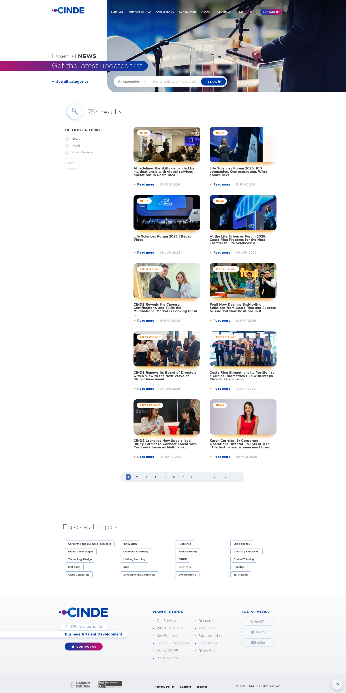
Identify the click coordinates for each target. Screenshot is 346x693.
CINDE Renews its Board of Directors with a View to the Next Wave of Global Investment (165, 376)
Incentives (207, 628)
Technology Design (80, 559)
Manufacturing (188, 551)
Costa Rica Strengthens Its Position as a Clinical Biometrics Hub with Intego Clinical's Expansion (242, 376)
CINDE (183, 559)
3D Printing (241, 574)
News (74, 139)
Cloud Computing (78, 574)
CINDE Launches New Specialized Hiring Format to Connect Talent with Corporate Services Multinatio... (165, 444)
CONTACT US (271, 12)
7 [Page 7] (183, 477)
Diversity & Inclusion (246, 551)
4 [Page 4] (155, 477)
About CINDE (167, 650)
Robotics (239, 567)
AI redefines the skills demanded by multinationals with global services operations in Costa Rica (164, 171)
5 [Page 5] (165, 477)
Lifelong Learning (134, 559)
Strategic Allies (211, 635)
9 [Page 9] (202, 477)
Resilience (185, 544)
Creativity (185, 567)
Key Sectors (167, 635)
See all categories (72, 82)
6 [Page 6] (174, 477)
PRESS (240, 11)
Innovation (130, 544)
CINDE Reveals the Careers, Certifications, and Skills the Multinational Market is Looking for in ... (165, 309)
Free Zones (208, 643)
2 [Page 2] (137, 477)
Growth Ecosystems (173, 643)
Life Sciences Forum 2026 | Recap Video (163, 238)
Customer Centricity (136, 551)
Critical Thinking (244, 559)
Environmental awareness (139, 574)
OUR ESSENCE (165, 11)
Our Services (167, 620)
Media (74, 146)
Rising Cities (208, 650)
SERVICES (117, 11)
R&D (126, 567)
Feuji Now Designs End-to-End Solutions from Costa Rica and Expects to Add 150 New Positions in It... (243, 308)
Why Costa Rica (170, 628)
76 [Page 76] (226, 477)
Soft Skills (74, 567)
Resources (207, 620)
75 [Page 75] (215, 477)
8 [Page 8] (192, 477)
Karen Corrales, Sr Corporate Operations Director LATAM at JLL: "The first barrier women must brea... (240, 444)
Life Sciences (242, 544)
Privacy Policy (165, 686)
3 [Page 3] (146, 477)
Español (201, 686)
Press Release (80, 152)
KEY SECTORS (187, 11)
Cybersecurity (187, 574)
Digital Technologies (80, 551)
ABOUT (206, 11)
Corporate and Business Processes (89, 544)
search (217, 81)
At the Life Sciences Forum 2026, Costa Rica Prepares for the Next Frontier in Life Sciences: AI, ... (238, 239)
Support (185, 686)
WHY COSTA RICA (139, 11)
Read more (145, 184)
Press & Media (168, 658)
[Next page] (236, 477)
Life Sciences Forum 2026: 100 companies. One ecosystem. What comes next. (238, 171)
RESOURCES (223, 11)
